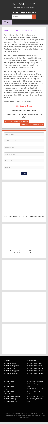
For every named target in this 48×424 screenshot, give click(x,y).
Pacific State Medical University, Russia (31, 124)
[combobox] (6, 140)
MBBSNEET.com (24, 4)
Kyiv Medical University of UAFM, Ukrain (17, 122)
